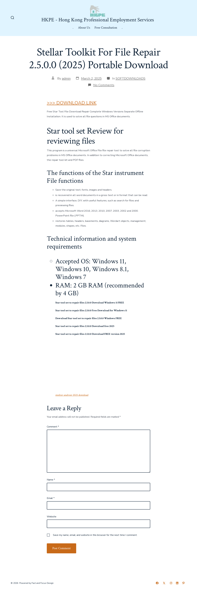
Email (50, 498)
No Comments (103, 85)
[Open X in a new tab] (164, 583)
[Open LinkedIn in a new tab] (177, 583)
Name (51, 479)
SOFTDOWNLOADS (130, 78)
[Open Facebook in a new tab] (157, 583)
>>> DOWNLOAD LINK (71, 103)
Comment (53, 426)
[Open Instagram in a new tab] (171, 583)
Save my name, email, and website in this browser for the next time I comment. (95, 535)
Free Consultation (105, 28)
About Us (84, 28)
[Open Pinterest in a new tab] (183, 583)
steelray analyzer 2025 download (71, 395)
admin (66, 78)
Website (51, 516)
